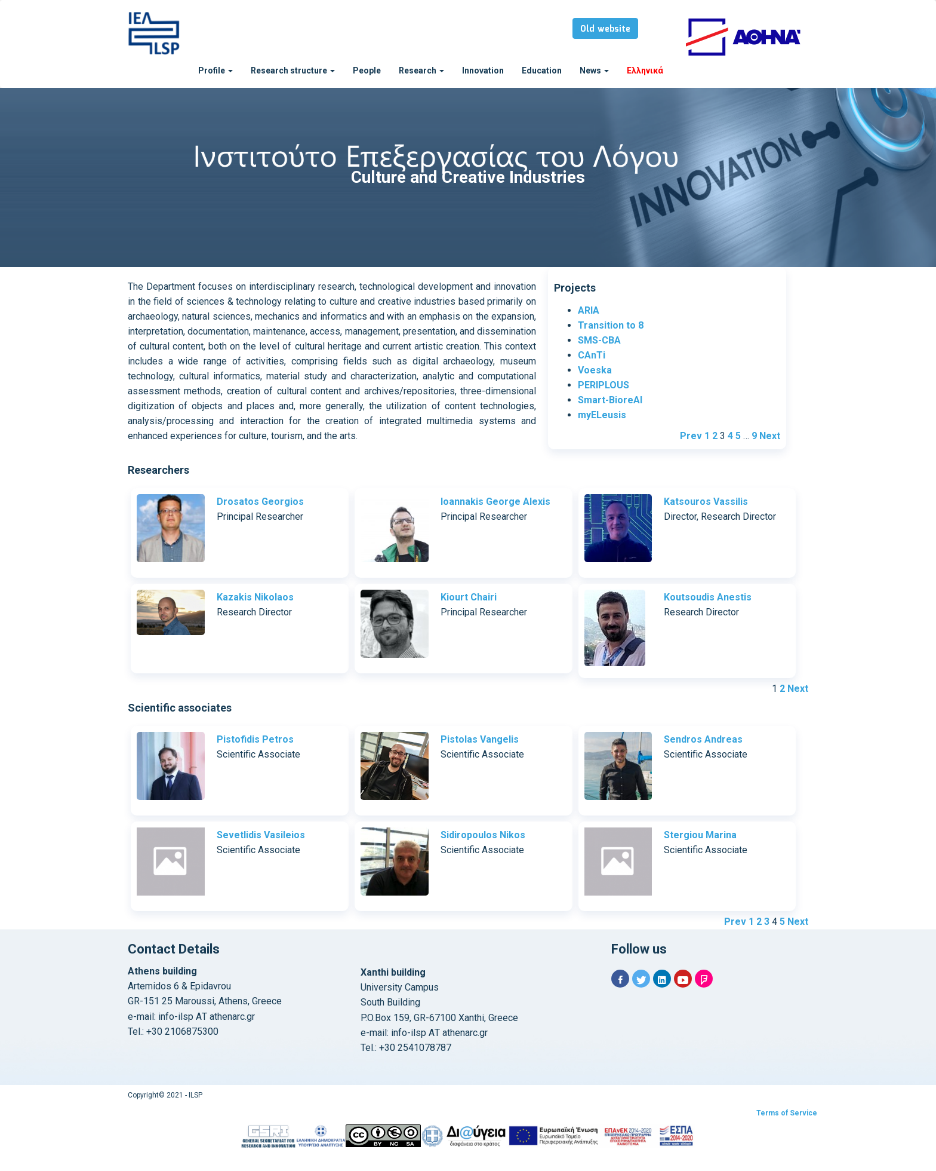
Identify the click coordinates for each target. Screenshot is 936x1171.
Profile (215, 70)
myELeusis (602, 415)
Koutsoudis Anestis (708, 597)
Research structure (293, 70)
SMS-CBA (599, 340)
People (367, 70)
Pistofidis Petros (255, 739)
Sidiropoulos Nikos (483, 835)
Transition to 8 (611, 325)
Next (769, 436)
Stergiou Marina (700, 835)
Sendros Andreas (703, 739)
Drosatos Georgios (260, 501)
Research (421, 70)
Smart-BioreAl (610, 400)
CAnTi (591, 355)
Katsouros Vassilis (706, 501)
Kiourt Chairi (469, 597)
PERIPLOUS (603, 385)
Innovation (483, 70)
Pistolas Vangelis (480, 739)
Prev (691, 436)
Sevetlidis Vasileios (261, 835)
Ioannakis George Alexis (495, 501)
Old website (605, 29)
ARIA (588, 310)
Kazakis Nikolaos (255, 597)
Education (542, 70)
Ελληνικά (645, 70)
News (594, 70)
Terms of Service (786, 1113)
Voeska (595, 370)
